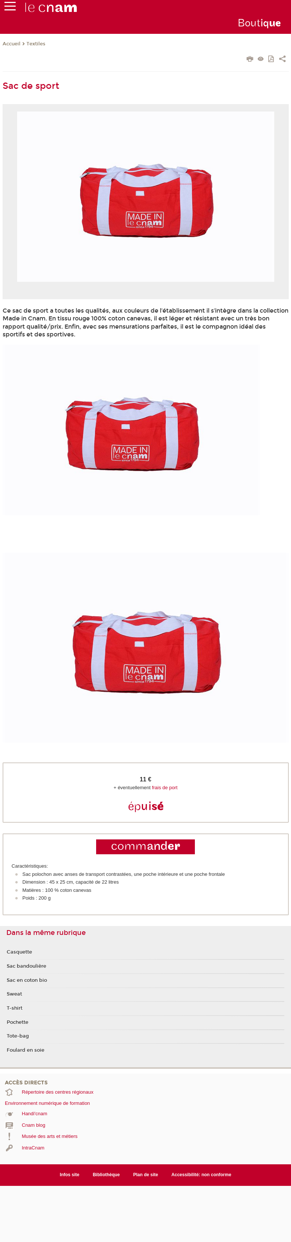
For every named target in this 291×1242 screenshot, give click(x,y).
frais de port (165, 787)
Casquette (19, 952)
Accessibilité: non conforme (201, 1174)
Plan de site (145, 1174)
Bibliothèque (106, 1174)
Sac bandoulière (26, 966)
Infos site (69, 1174)
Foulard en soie (25, 1050)
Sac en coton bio (27, 980)
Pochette (17, 1022)
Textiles (35, 44)
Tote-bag (18, 1036)
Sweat (14, 994)
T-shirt (14, 1008)
